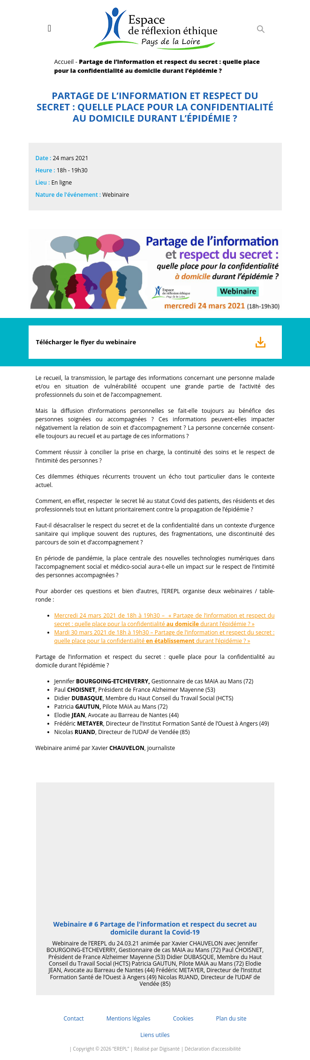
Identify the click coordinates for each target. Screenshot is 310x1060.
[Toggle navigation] (49, 28)
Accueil (64, 61)
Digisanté (169, 1048)
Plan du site (231, 1018)
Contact (74, 1018)
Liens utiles (154, 1035)
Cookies (183, 1018)
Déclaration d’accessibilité (213, 1048)
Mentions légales (128, 1018)
